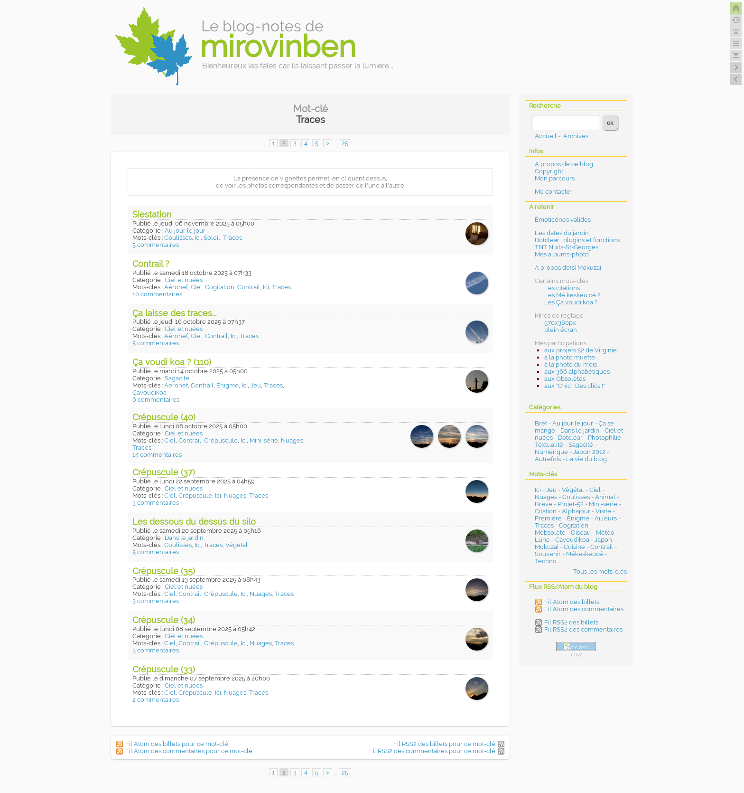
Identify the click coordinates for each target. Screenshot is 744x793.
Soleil (212, 237)
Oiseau (581, 532)
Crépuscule (221, 440)
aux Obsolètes (565, 378)
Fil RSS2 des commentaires (583, 629)
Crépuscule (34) (163, 620)
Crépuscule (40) (163, 417)
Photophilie (604, 437)
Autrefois (548, 459)
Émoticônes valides (563, 219)
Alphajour (576, 511)
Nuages (292, 440)
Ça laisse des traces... (174, 313)
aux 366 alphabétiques (577, 371)
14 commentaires (157, 454)
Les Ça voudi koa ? (570, 302)
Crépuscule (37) (163, 472)
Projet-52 (571, 504)
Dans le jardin (184, 537)
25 (345, 143)
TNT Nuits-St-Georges (566, 247)
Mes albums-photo (562, 254)
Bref (541, 423)
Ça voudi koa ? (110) (171, 362)
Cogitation (219, 287)
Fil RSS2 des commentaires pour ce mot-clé (432, 751)
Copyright (549, 171)
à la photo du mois (570, 364)
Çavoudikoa (149, 392)
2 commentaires (155, 699)
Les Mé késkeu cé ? (572, 295)
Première (548, 518)
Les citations (562, 288)
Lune (542, 539)
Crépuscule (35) (163, 571)
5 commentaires (155, 244)
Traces (232, 237)
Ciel (196, 287)
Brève (543, 504)
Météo (605, 532)
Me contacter (554, 191)
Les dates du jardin (562, 232)
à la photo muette (569, 357)
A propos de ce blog (564, 164)
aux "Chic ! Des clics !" (574, 385)
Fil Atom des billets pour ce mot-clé (176, 743)
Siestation (152, 214)
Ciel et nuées (184, 279)
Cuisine (574, 546)
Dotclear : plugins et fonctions (577, 240)
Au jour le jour (185, 230)
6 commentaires (155, 399)
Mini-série (264, 440)
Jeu (256, 385)
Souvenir (548, 553)
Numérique (551, 451)
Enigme (227, 385)
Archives (575, 136)
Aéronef (176, 287)
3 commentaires (155, 502)
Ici (198, 237)
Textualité (549, 444)
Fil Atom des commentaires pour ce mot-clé (188, 751)
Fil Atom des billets (571, 601)
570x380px (560, 322)
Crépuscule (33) (163, 669)
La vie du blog (586, 459)
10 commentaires (157, 294)
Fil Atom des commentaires (583, 609)
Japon (603, 539)
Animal (605, 496)
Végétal (236, 544)
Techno (546, 561)
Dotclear (570, 437)
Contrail (248, 287)
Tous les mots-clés (600, 571)
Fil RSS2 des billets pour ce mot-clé (444, 743)
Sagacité (177, 378)
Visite (603, 511)
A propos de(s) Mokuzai (568, 267)
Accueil (546, 136)
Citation (546, 511)
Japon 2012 (589, 451)
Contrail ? (150, 264)
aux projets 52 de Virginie (580, 350)
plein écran (560, 329)
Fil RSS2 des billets (571, 622)
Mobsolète (550, 532)
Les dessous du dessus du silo (194, 522)
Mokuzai (546, 546)
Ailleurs (606, 518)
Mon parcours (555, 178)
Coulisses (178, 237)
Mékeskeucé (584, 553)
